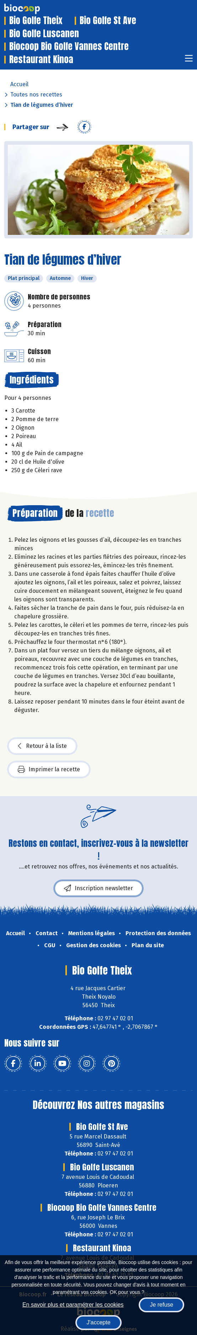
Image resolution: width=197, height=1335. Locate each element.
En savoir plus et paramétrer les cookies (73, 1305)
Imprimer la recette (49, 769)
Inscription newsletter (98, 888)
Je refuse (161, 1305)
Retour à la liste (42, 746)
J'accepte (98, 1322)
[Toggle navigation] (189, 60)
